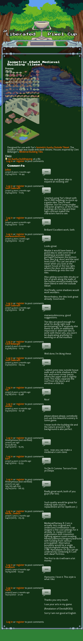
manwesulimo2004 (15, 237)
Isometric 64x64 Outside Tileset (52, 148)
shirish (8, 406)
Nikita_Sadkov (13, 514)
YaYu (8, 590)
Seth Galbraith (12, 188)
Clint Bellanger (12, 344)
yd (6, 220)
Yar (7, 390)
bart (7, 459)
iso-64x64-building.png (20, 159)
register (20, 161)
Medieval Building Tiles (31, 152)
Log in (9, 161)
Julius (8, 170)
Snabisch (10, 567)
